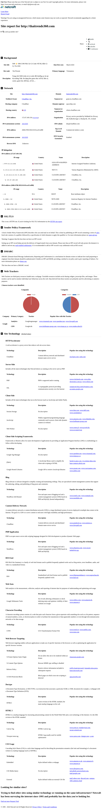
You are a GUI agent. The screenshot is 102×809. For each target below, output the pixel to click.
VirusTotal (35, 117)
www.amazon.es (75, 763)
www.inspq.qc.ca (62, 326)
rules (97, 233)
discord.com (85, 778)
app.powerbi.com (75, 677)
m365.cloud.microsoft (77, 668)
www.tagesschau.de (92, 575)
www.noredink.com (76, 498)
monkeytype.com (84, 727)
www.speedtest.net (59, 321)
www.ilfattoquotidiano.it (77, 575)
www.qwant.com (75, 468)
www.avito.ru (74, 727)
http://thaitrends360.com (30, 94)
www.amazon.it (75, 602)
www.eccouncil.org (76, 430)
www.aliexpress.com (76, 768)
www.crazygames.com (88, 468)
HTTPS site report (56, 221)
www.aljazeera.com (76, 548)
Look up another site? (10, 32)
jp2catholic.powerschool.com (79, 771)
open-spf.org (93, 235)
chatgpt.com (85, 736)
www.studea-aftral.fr (75, 326)
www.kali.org (74, 577)
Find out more (5, 801)
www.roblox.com (75, 600)
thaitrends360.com (72, 94)
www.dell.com (84, 410)
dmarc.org (23, 261)
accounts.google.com (76, 389)
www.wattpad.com (87, 495)
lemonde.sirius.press (91, 668)
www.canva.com (75, 736)
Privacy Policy (37, 807)
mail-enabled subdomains (23, 245)
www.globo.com (75, 471)
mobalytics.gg (74, 550)
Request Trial (14, 801)
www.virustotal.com (45, 321)
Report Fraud (5, 14)
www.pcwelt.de (84, 427)
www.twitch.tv (74, 629)
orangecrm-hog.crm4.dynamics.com (81, 387)
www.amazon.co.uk (76, 761)
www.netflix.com (85, 629)
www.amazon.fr (88, 761)
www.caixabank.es (76, 413)
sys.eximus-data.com (89, 461)
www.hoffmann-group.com (47, 326)
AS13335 (25, 124)
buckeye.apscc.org (75, 461)
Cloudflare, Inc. (27, 99)
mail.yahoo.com (75, 778)
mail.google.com (75, 773)
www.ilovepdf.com (72, 321)
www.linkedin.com (88, 419)
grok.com (82, 357)
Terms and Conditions (50, 807)
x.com (92, 736)
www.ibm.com (74, 410)
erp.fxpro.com (74, 357)
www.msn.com (74, 632)
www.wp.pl (86, 548)
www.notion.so (87, 523)
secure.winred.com (76, 730)
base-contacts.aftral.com (77, 463)
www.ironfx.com (75, 495)
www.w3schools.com (76, 379)
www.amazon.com (75, 419)
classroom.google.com (77, 657)
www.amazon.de (86, 600)
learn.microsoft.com (76, 670)
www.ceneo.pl (74, 427)
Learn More (4, 11)
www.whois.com (87, 381)
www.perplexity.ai (75, 523)
